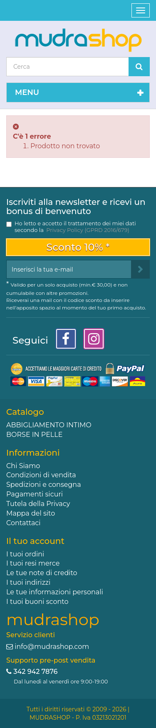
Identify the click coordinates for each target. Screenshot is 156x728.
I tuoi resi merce (32, 563)
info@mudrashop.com (52, 647)
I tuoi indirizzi (28, 582)
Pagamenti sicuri (34, 494)
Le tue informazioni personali (54, 592)
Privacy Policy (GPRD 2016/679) (87, 230)
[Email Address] (68, 269)
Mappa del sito (30, 513)
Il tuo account (35, 541)
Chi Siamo (23, 466)
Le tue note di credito (41, 573)
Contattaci (23, 523)
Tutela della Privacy (38, 504)
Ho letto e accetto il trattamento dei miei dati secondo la (75, 226)
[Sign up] (140, 269)
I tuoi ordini (25, 554)
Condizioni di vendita (41, 475)
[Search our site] (67, 66)
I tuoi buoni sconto (37, 602)
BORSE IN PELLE (34, 435)
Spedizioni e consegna (43, 485)
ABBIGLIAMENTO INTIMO (49, 425)
